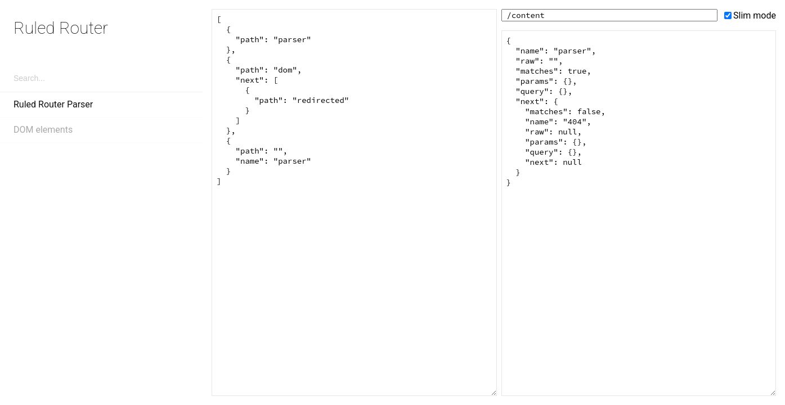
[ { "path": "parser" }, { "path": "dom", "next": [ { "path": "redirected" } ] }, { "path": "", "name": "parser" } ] (354, 202)
